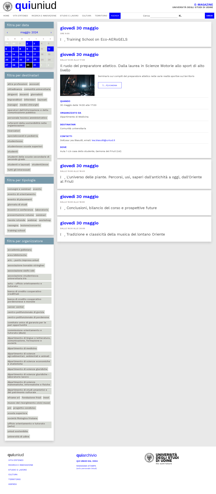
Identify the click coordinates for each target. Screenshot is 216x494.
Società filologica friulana (22, 418)
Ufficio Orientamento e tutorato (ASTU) (26, 425)
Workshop (45, 220)
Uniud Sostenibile (18, 431)
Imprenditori (15, 99)
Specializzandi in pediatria (23, 135)
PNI (9, 408)
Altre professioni (17, 84)
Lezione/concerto (30, 225)
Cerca (146, 15)
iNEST (46, 397)
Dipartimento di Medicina (22, 348)
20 (6, 59)
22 (20, 59)
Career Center (16, 306)
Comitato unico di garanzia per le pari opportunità (27, 324)
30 (27, 65)
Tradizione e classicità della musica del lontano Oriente (112, 234)
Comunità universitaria (37, 89)
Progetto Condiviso (24, 408)
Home (6, 15)
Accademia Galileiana (19, 249)
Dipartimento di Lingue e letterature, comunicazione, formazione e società (29, 340)
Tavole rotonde (16, 220)
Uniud (209, 15)
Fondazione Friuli (31, 397)
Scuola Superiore (17, 413)
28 (13, 65)
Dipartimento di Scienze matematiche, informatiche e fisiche (29, 383)
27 (6, 65)
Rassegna (13, 225)
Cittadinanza (15, 89)
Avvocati (34, 84)
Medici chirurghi (29, 104)
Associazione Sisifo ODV (21, 270)
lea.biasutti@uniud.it (103, 140)
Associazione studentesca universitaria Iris (23, 277)
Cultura (86, 15)
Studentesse (15, 141)
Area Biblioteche (17, 255)
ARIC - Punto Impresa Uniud (23, 260)
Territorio (101, 15)
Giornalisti (36, 94)
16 (27, 54)
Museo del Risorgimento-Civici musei (29, 402)
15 (20, 54)
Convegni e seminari (19, 189)
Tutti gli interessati (19, 169)
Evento (37, 189)
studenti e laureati (19, 164)
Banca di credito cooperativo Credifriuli (24, 292)
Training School (16, 230)
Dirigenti (12, 94)
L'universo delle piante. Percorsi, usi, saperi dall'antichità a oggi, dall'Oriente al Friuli (131, 179)
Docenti (24, 94)
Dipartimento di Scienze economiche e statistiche (29, 362)
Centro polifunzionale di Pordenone (28, 317)
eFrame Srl (14, 397)
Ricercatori (14, 130)
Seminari (41, 215)
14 (13, 54)
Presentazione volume (21, 215)
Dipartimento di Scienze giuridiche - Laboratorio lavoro (28, 375)
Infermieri (29, 99)
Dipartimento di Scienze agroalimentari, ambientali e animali (28, 355)
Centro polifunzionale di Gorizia (26, 312)
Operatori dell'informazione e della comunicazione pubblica (28, 111)
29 (20, 65)
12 (49, 48)
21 (13, 59)
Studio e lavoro (69, 15)
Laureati (42, 99)
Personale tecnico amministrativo (27, 117)
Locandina (110, 85)
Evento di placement (20, 199)
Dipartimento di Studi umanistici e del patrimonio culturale (27, 391)
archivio (86, 455)
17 (35, 54)
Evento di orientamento (22, 194)
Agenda (115, 15)
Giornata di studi (17, 204)
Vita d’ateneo (20, 15)
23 (27, 59)
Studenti (13, 151)
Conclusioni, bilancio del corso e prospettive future (108, 208)
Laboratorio (41, 209)
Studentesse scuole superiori (25, 146)
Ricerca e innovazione (44, 15)
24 (35, 59)
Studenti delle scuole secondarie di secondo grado (28, 158)
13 (6, 54)
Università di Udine (18, 436)
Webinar (32, 220)
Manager (13, 104)
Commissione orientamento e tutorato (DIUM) (25, 331)
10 (35, 48)
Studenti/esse (40, 164)
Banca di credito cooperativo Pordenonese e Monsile (24, 300)
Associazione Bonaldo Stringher (26, 265)
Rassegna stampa (86, 467)
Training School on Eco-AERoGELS (94, 39)
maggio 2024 (29, 32)
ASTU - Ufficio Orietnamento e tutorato (25, 285)
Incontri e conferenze (20, 209)
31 (35, 65)
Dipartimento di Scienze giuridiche (27, 369)
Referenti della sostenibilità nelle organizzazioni (27, 124)
